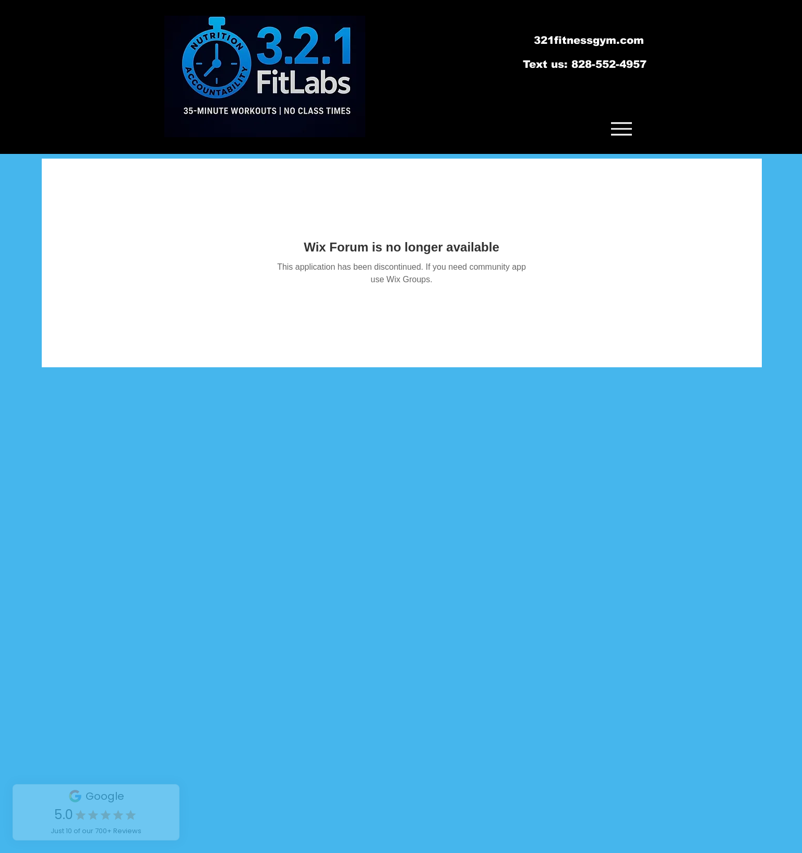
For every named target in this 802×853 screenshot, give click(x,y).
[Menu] (622, 129)
